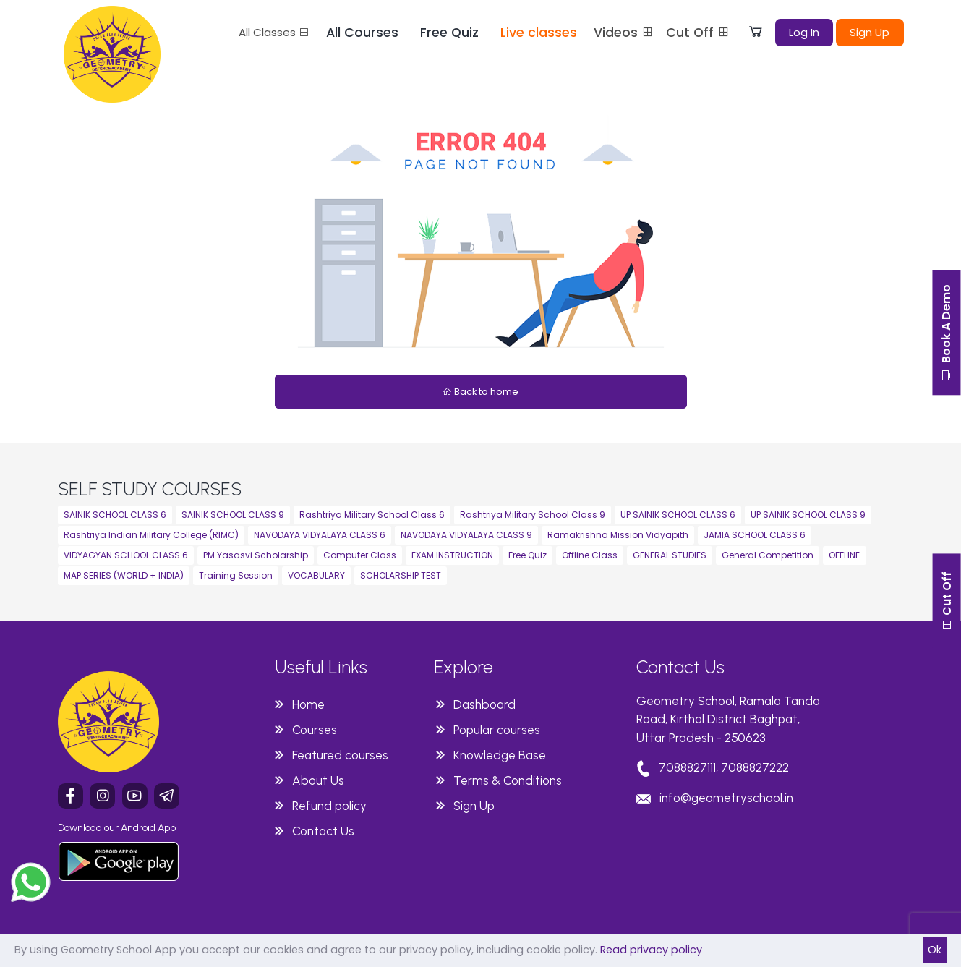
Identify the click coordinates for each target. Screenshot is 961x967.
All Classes (274, 32)
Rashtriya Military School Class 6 (372, 514)
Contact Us (323, 831)
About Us (318, 780)
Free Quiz (449, 32)
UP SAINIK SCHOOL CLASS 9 (808, 514)
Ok (934, 949)
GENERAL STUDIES (669, 555)
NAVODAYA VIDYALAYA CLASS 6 (319, 535)
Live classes (538, 32)
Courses (314, 730)
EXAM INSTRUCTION (452, 555)
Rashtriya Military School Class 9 (532, 514)
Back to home (480, 391)
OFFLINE (844, 555)
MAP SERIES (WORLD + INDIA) (124, 575)
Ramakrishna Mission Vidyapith (617, 535)
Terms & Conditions (507, 780)
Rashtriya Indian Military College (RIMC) (151, 535)
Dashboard (484, 704)
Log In (804, 32)
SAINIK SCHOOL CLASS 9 (232, 514)
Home (308, 704)
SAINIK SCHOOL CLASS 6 (115, 514)
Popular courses (496, 730)
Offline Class (590, 555)
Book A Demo (946, 334)
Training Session (236, 575)
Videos (624, 32)
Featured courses (340, 755)
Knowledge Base (499, 755)
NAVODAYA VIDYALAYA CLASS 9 (466, 535)
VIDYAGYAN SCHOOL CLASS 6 (126, 555)
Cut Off (698, 32)
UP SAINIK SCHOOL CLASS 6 (677, 514)
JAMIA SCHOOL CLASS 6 (755, 535)
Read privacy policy (651, 949)
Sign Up (869, 32)
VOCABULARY (316, 575)
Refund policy (329, 805)
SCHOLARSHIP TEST (400, 575)
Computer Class (359, 555)
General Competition (767, 555)
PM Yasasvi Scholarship (255, 555)
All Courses (362, 32)
